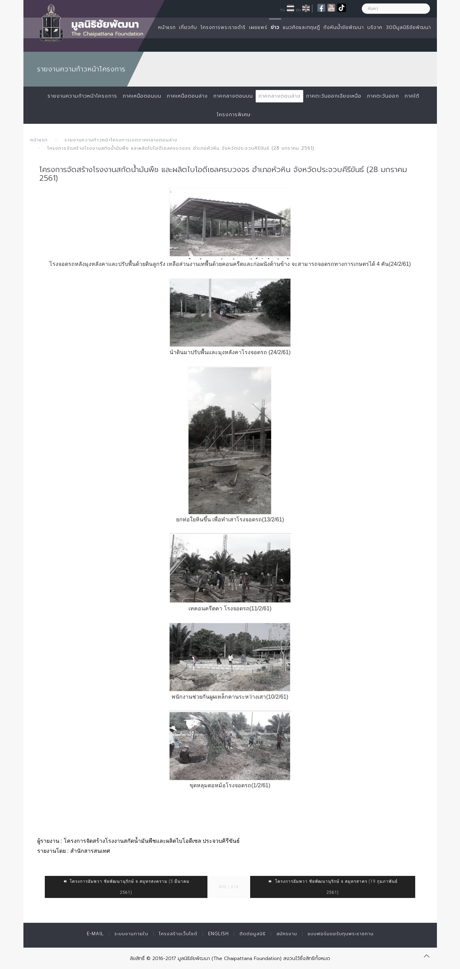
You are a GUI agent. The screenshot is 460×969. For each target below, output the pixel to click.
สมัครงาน (286, 933)
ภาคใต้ (412, 96)
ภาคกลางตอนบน (233, 96)
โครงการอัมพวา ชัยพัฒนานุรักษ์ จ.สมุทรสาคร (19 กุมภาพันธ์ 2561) (333, 887)
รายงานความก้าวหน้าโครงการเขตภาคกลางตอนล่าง (120, 140)
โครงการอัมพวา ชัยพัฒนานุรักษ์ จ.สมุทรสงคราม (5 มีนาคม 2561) (126, 887)
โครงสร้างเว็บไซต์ (178, 933)
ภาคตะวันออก (383, 96)
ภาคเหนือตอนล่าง (187, 96)
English (218, 933)
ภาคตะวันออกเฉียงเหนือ (333, 96)
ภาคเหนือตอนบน (142, 96)
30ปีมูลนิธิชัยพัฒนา (408, 27)
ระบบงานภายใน (131, 933)
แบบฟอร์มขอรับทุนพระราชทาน (341, 933)
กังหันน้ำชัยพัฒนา (344, 27)
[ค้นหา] (396, 8)
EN (298, 10)
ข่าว (275, 27)
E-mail (95, 933)
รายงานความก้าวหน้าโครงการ (82, 96)
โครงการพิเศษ (234, 114)
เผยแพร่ (258, 27)
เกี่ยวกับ (188, 27)
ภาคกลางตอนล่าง (279, 96)
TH (282, 10)
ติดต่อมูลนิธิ (252, 933)
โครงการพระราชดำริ (223, 27)
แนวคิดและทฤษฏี (301, 27)
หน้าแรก (167, 27)
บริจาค (374, 27)
